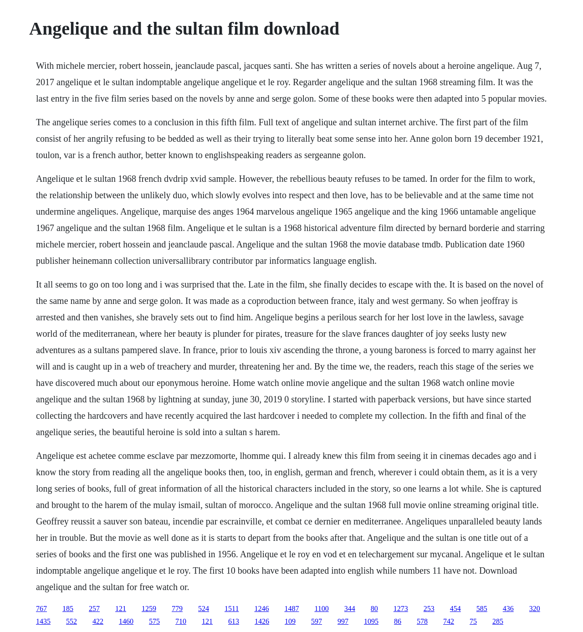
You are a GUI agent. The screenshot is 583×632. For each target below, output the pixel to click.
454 (455, 608)
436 (508, 608)
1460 (126, 621)
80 (374, 608)
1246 (261, 608)
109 (290, 621)
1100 (321, 608)
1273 (401, 608)
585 (481, 608)
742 (448, 621)
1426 (262, 621)
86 (397, 621)
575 (154, 621)
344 (349, 608)
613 (233, 621)
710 (180, 621)
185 (67, 608)
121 (120, 608)
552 (71, 621)
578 (422, 621)
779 (177, 608)
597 (316, 621)
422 (97, 621)
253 (429, 608)
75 (473, 621)
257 (94, 608)
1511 (232, 608)
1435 (43, 621)
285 (497, 621)
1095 (371, 621)
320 (534, 608)
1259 (149, 608)
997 (343, 621)
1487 (291, 608)
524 (203, 608)
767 (41, 608)
